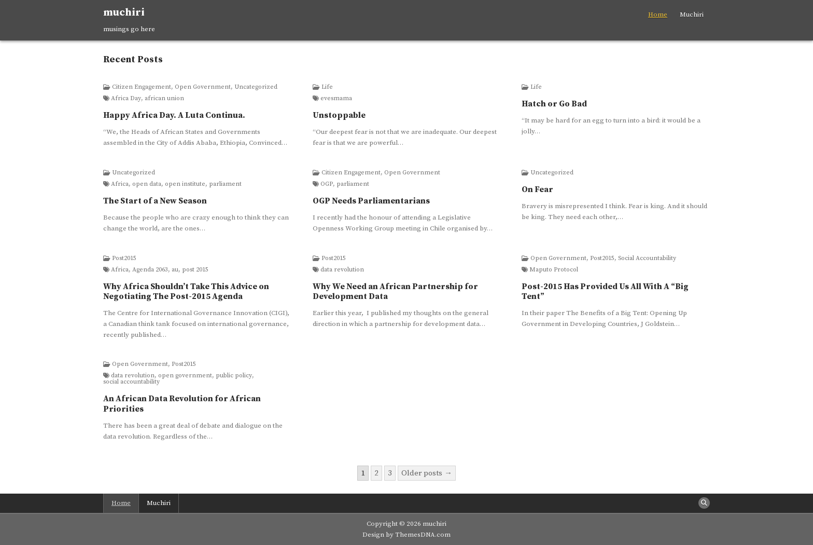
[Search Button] (704, 503)
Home (657, 14)
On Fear (537, 189)
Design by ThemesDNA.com (406, 534)
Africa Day (126, 99)
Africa (120, 184)
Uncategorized (255, 87)
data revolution (342, 270)
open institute (185, 184)
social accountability (131, 382)
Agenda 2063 (150, 270)
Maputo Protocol (553, 270)
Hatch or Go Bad (554, 104)
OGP (326, 184)
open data (146, 184)
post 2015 (195, 270)
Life (327, 87)
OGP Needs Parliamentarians (371, 201)
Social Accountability (647, 258)
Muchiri (692, 14)
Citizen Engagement (141, 87)
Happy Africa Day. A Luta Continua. (174, 115)
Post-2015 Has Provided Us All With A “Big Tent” (605, 291)
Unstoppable (339, 115)
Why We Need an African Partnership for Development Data (395, 291)
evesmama (336, 99)
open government (185, 376)
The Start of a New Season (155, 201)
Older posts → (426, 473)
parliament (225, 184)
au (175, 270)
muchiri (124, 12)
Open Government (203, 87)
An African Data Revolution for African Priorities (182, 403)
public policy (234, 376)
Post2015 (124, 258)
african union (164, 99)
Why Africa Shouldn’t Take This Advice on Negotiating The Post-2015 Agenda (186, 291)
